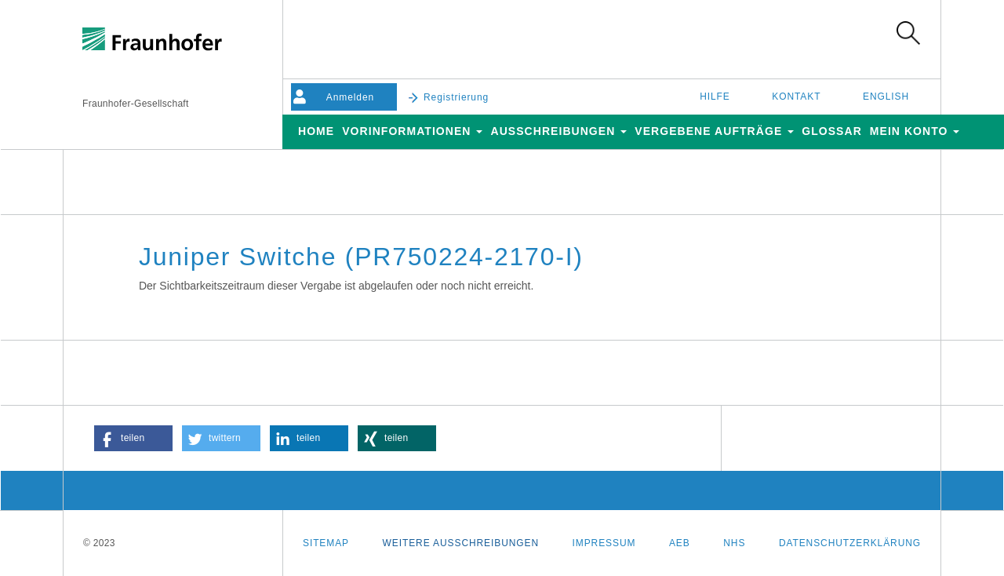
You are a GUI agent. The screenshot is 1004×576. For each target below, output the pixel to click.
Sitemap (326, 543)
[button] (133, 438)
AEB (679, 543)
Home (316, 131)
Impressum (604, 543)
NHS (734, 543)
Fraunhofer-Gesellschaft (135, 103)
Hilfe (715, 96)
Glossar (832, 131)
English (886, 96)
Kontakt (796, 96)
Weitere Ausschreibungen (461, 543)
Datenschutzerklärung (850, 543)
